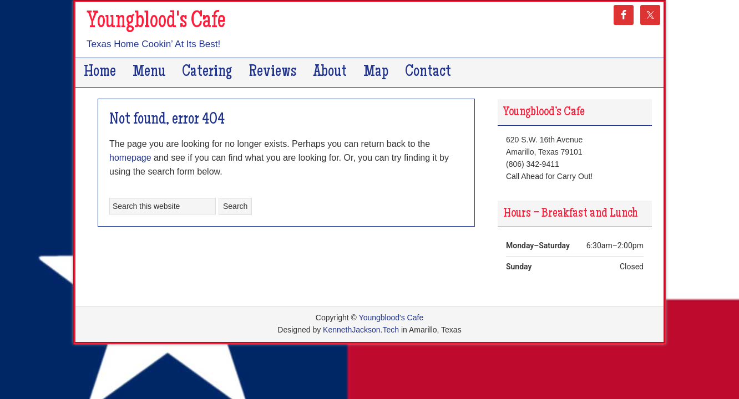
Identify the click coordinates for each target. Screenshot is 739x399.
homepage (130, 157)
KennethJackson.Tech (361, 329)
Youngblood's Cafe (156, 22)
